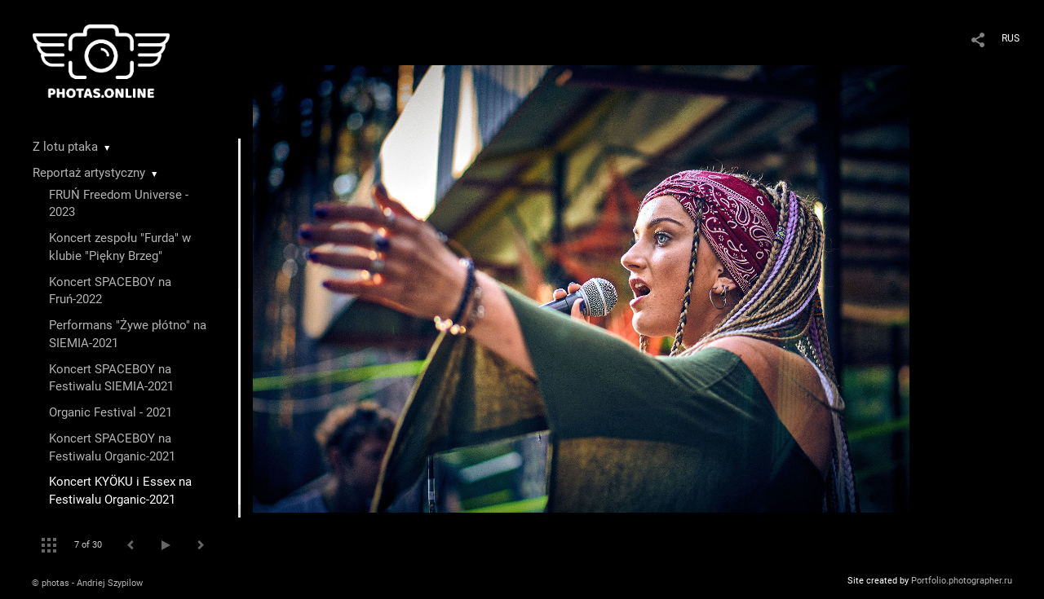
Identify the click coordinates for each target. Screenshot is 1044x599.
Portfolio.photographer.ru (961, 580)
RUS (1011, 38)
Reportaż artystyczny (89, 172)
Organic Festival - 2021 (110, 412)
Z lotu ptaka (65, 146)
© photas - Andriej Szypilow (87, 583)
